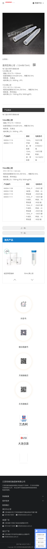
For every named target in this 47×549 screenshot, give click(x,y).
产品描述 (7, 110)
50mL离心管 (28, 273)
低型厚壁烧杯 (9, 273)
